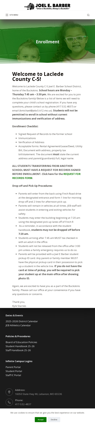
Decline (54, 419)
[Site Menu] (12, 15)
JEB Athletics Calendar (18, 325)
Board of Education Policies (21, 342)
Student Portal (14, 371)
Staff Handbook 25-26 (18, 350)
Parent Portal (13, 367)
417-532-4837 (23, 404)
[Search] (88, 15)
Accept (41, 419)
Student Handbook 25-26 (20, 346)
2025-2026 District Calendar (22, 321)
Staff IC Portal (13, 375)
